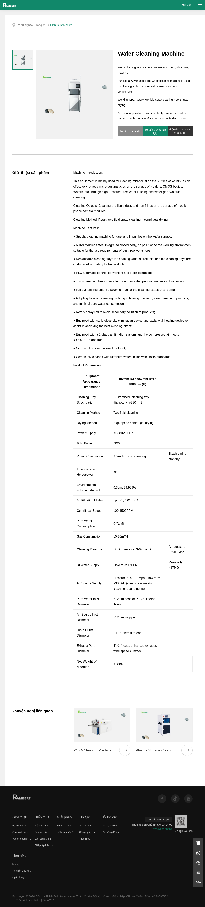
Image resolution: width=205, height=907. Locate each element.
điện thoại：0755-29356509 (180, 131)
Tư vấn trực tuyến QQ (155, 131)
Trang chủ (41, 25)
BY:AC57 (48, 900)
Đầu (198, 882)
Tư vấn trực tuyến (130, 131)
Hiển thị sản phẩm (61, 25)
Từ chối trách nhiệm (28, 900)
